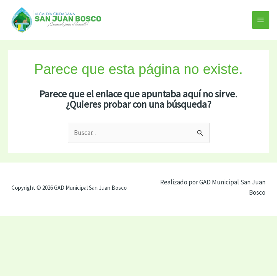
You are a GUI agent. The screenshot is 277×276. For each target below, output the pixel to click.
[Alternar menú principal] (261, 20)
